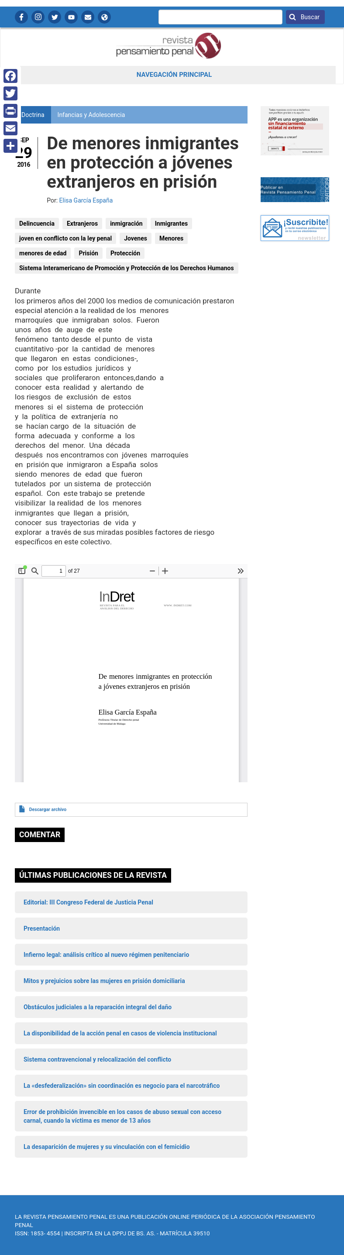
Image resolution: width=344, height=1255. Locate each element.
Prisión (88, 253)
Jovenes (135, 238)
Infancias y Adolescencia (91, 114)
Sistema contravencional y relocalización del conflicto (97, 1059)
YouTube (71, 17)
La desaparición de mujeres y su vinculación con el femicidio (107, 1146)
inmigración (126, 223)
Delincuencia (37, 223)
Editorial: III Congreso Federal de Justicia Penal (88, 902)
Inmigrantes (171, 223)
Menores (171, 238)
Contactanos (87, 17)
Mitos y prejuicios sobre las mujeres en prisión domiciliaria (104, 980)
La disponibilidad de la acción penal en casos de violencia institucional (120, 1033)
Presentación (42, 928)
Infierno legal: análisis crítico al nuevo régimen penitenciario (106, 954)
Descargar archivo (47, 809)
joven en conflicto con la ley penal (65, 238)
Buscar (309, 17)
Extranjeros (82, 223)
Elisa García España (86, 200)
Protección (125, 253)
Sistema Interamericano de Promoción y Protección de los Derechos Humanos (126, 268)
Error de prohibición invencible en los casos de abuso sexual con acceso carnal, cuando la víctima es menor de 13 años (122, 1116)
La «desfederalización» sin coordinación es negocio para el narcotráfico (122, 1085)
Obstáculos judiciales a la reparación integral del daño (98, 1007)
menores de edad (42, 253)
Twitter (54, 17)
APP (104, 17)
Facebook (21, 17)
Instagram (38, 17)
